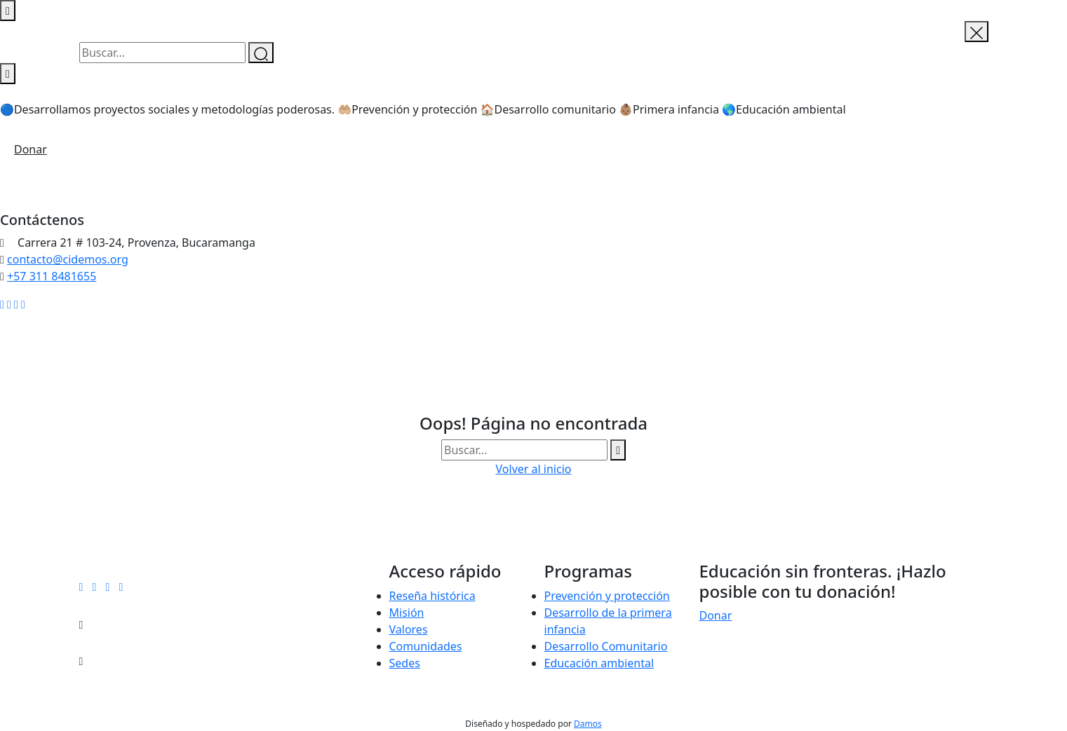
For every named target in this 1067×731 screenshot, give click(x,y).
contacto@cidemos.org (67, 259)
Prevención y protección (607, 595)
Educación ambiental (599, 663)
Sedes (404, 663)
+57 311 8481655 (51, 276)
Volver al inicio (534, 469)
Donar (30, 149)
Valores (408, 629)
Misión (406, 612)
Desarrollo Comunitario (606, 646)
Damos (588, 724)
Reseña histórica (432, 595)
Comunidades (425, 646)
